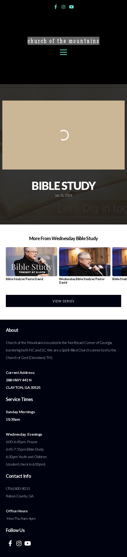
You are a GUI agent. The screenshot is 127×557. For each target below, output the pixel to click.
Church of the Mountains (64, 42)
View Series (63, 301)
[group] (31, 265)
